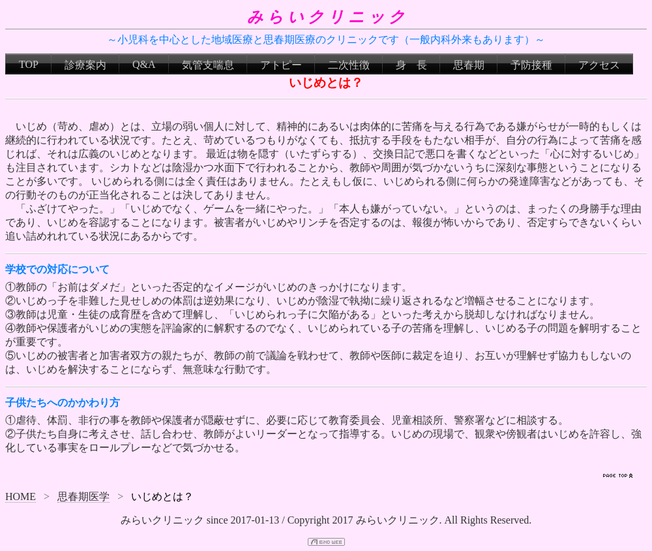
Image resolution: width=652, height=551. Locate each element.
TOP (28, 64)
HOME (20, 496)
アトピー (281, 65)
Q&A (144, 64)
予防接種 (531, 65)
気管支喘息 (208, 65)
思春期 (468, 65)
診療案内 (85, 65)
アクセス (599, 65)
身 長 (411, 65)
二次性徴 (349, 65)
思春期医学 (83, 496)
